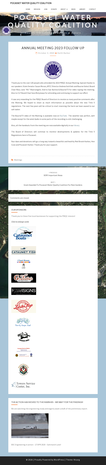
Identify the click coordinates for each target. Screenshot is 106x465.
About (63, 9)
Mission (37, 9)
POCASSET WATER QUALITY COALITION (31, 3)
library (76, 125)
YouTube (63, 115)
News (73, 9)
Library (82, 9)
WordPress (59, 459)
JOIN (45, 9)
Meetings (18, 160)
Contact (92, 9)
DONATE (54, 9)
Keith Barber (63, 53)
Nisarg (77, 459)
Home (28, 9)
